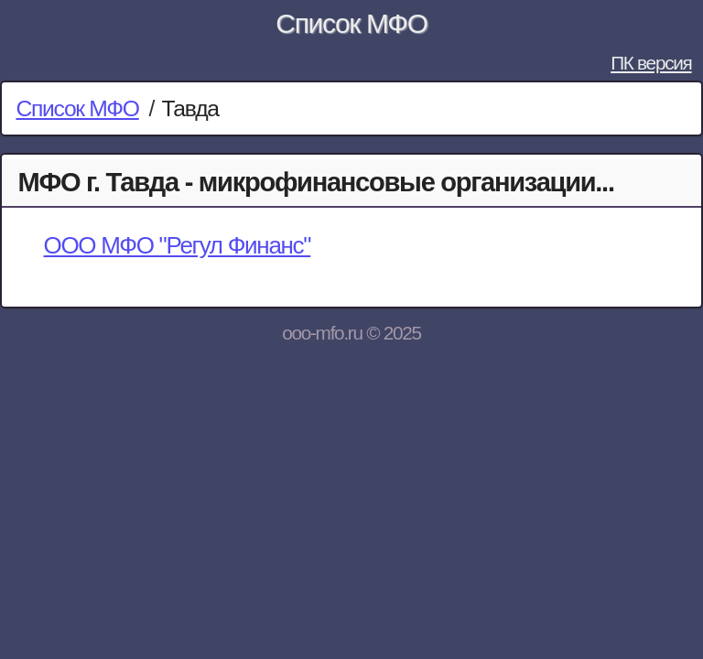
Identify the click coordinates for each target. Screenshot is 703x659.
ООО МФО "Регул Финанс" (176, 245)
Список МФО (351, 23)
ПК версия (651, 62)
